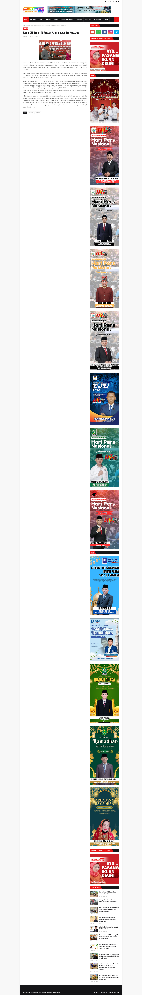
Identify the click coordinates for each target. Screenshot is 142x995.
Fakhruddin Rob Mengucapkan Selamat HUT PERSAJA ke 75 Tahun (108, 928)
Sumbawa (30, 25)
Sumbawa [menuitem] (48, 19)
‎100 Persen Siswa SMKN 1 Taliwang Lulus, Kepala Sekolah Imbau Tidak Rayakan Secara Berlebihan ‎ (109, 937)
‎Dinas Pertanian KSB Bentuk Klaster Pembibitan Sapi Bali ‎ (107, 893)
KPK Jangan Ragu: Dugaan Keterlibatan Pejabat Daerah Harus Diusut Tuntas (108, 901)
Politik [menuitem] (106, 19)
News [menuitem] (40, 19)
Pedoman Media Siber (114, 992)
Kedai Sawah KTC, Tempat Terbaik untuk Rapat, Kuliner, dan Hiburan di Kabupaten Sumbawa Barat (109, 977)
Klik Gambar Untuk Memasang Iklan (101, 851)
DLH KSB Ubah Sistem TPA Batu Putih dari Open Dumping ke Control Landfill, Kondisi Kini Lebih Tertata (109, 956)
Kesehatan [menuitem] (88, 19)
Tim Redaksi (96, 992)
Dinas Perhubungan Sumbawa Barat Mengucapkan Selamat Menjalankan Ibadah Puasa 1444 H (107, 946)
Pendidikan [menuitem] (97, 19)
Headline (31, 112)
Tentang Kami (104, 992)
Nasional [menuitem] (79, 19)
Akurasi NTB (27, 36)
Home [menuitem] (25, 19)
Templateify (57, 992)
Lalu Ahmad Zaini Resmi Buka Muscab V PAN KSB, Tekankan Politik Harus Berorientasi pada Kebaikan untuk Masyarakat (108, 967)
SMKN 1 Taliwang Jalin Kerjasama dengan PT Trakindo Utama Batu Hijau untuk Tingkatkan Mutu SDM (109, 909)
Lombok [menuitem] (56, 19)
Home (24, 25)
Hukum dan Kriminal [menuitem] (67, 19)
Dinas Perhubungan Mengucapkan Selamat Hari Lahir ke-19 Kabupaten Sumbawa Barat (107, 919)
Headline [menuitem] (33, 19)
